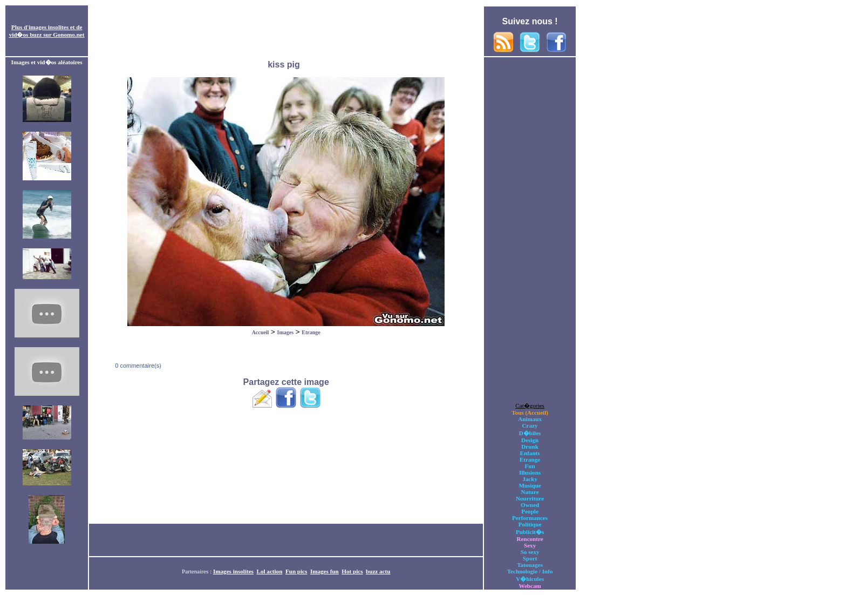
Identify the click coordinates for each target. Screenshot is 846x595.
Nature (530, 492)
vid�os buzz (25, 34)
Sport (530, 558)
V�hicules (530, 579)
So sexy (530, 552)
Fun (530, 466)
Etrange (311, 332)
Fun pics (296, 571)
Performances (530, 518)
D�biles (530, 433)
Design (529, 440)
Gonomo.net (68, 34)
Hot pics (352, 571)
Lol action (270, 571)
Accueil (260, 332)
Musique (529, 485)
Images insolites (233, 571)
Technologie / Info (530, 571)
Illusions (530, 472)
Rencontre (530, 539)
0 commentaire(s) (137, 365)
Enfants (530, 453)
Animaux (530, 419)
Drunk (529, 446)
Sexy (530, 545)
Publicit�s (530, 532)
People (529, 511)
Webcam (529, 586)
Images (285, 332)
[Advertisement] (286, 31)
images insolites (49, 27)
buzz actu (378, 571)
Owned (530, 505)
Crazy (530, 425)
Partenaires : (197, 571)
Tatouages (530, 565)
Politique (530, 524)
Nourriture (530, 498)
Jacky (529, 479)
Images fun (324, 571)
